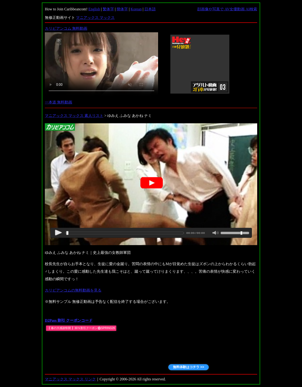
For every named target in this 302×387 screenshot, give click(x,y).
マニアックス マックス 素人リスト (74, 116)
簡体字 (122, 9)
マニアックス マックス (95, 18)
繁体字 (108, 9)
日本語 (150, 9)
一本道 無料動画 (58, 102)
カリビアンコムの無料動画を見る (73, 290)
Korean (136, 9)
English (94, 9)
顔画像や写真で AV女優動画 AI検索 (227, 9)
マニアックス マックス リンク (70, 379)
